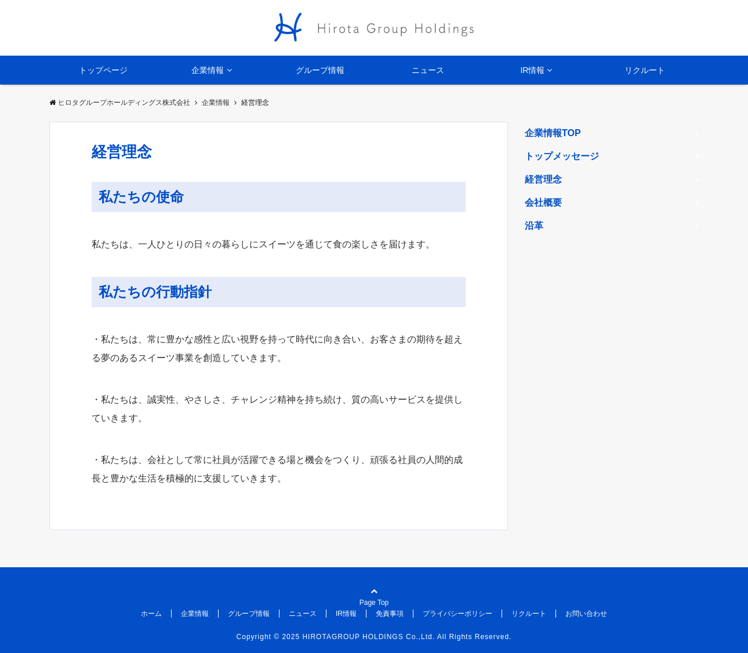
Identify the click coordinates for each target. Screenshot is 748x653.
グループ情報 (320, 70)
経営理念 (543, 179)
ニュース (428, 70)
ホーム (151, 614)
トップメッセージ (562, 156)
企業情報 (207, 70)
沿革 (534, 226)
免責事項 (390, 614)
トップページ (103, 70)
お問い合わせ (586, 614)
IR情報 (532, 70)
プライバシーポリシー (457, 614)
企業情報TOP (553, 133)
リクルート (644, 70)
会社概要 (543, 202)
